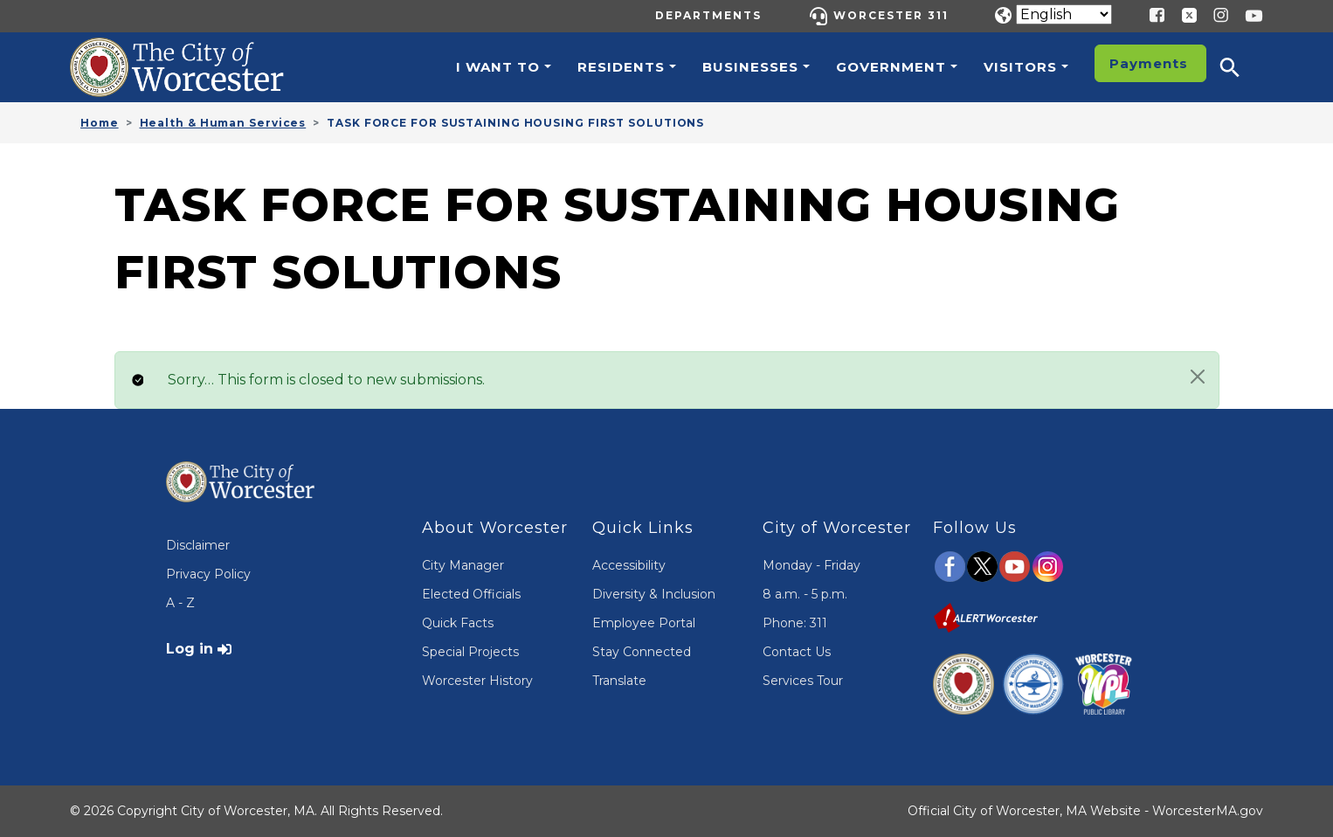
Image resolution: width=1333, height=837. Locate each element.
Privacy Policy (208, 574)
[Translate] (1064, 14)
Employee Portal (643, 623)
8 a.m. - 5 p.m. (805, 594)
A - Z (180, 603)
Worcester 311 (891, 15)
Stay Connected (641, 652)
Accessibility (629, 565)
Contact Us (797, 652)
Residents (621, 67)
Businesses (750, 67)
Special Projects (470, 652)
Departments (708, 15)
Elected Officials (471, 594)
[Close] (1198, 376)
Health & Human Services (223, 122)
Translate (619, 680)
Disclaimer (198, 545)
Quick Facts (458, 623)
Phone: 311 (795, 623)
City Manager (463, 565)
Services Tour (803, 680)
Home (99, 122)
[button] (1241, 67)
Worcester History (477, 680)
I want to (498, 67)
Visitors (1020, 67)
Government (891, 67)
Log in (189, 648)
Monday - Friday (811, 565)
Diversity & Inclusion (653, 594)
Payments (1148, 63)
